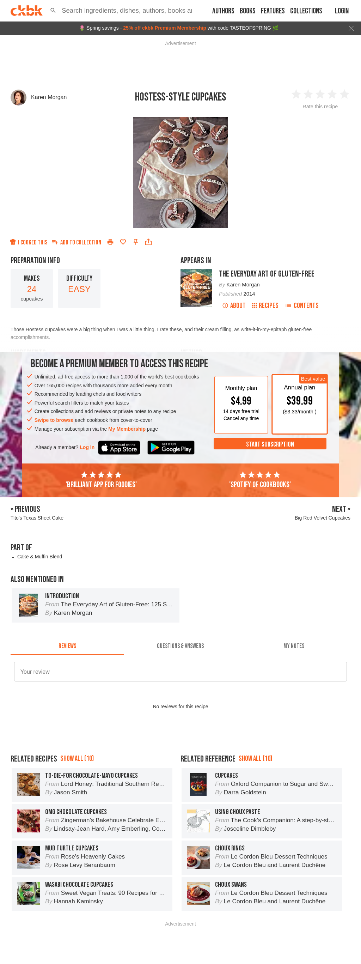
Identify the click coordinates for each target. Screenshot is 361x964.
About (234, 305)
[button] (53, 10)
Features (273, 11)
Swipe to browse (54, 420)
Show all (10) (77, 758)
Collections (306, 11)
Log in (87, 447)
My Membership (127, 429)
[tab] (67, 646)
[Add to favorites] (123, 242)
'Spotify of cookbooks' (260, 480)
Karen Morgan (49, 97)
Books (248, 11)
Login (342, 11)
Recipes (265, 305)
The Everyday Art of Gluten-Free (266, 274)
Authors (223, 11)
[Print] (110, 242)
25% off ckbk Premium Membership (164, 28)
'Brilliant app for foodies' (101, 480)
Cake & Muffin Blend (39, 556)
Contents (302, 305)
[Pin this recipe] (135, 242)
